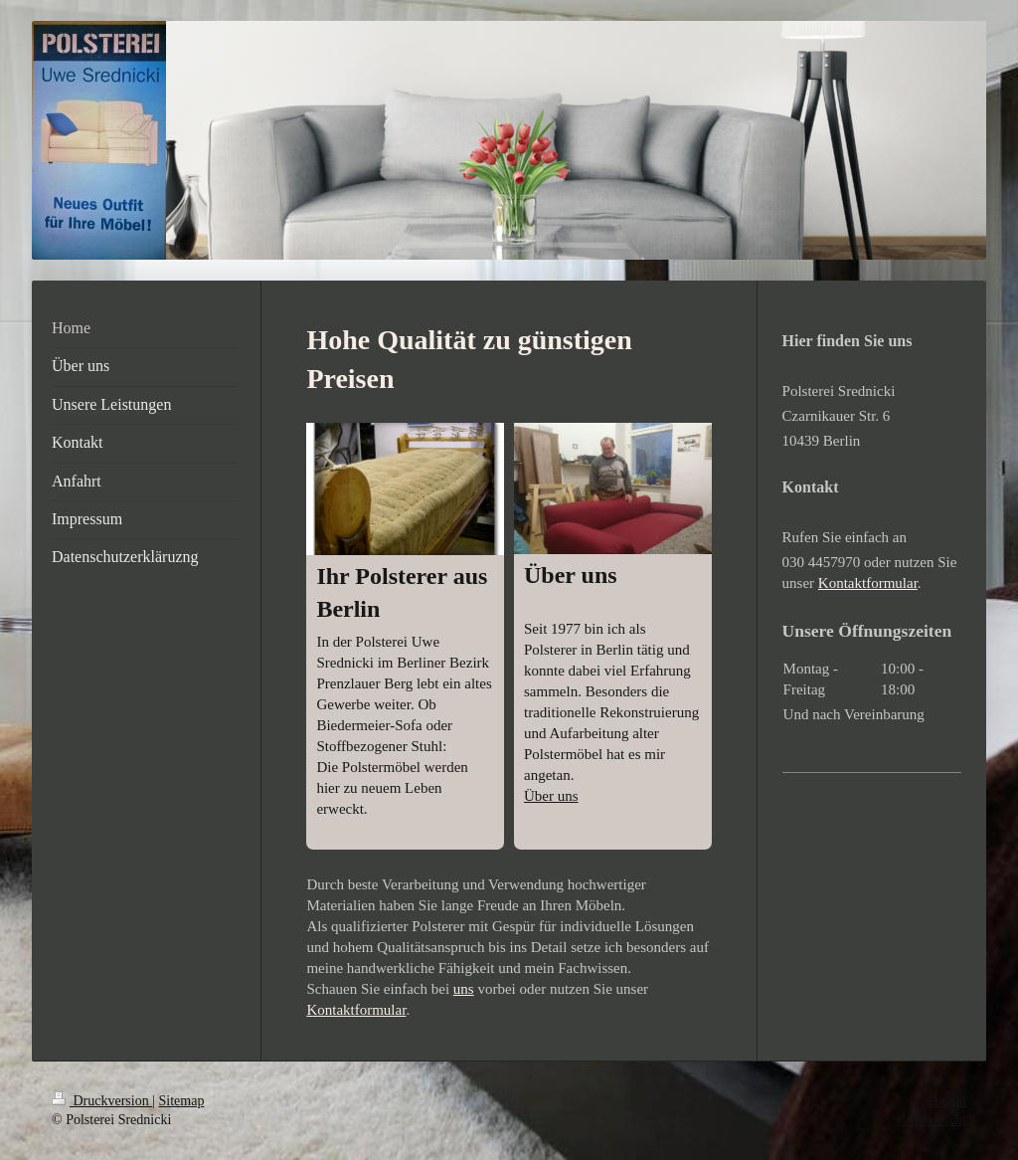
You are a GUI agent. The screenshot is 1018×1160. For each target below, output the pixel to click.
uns (463, 989)
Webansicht (934, 1119)
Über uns (551, 796)
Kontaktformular (356, 1010)
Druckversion (102, 1100)
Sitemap (182, 1100)
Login (949, 1100)
